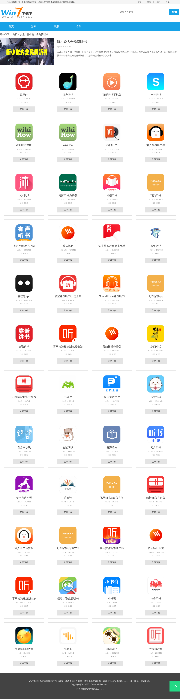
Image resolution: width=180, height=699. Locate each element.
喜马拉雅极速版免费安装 (68, 346)
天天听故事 (156, 648)
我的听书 (111, 145)
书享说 (68, 397)
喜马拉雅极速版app (24, 598)
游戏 (149, 2)
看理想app (24, 296)
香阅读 (68, 497)
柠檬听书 (111, 195)
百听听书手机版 (111, 94)
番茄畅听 (68, 245)
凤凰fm (24, 94)
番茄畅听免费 (156, 548)
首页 (139, 2)
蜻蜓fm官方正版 (155, 497)
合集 (168, 2)
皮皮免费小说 (112, 397)
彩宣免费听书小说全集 (67, 296)
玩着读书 (111, 648)
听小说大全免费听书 (37, 34)
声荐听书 (155, 94)
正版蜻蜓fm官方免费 (24, 397)
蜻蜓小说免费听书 (68, 598)
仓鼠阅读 (68, 447)
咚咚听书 (155, 598)
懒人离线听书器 (155, 145)
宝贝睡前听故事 (24, 648)
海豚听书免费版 (67, 195)
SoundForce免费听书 (111, 296)
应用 (158, 2)
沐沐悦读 (24, 195)
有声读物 (111, 447)
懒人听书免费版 (24, 548)
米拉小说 (155, 397)
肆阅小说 (155, 346)
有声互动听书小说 (24, 245)
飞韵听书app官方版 (111, 497)
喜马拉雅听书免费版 (112, 548)
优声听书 (68, 94)
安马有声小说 (24, 497)
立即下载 (24, 109)
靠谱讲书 (24, 346)
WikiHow (68, 145)
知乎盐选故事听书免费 (111, 245)
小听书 (68, 648)
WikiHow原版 (24, 145)
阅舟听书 (155, 447)
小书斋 (112, 598)
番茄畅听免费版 (111, 346)
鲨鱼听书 (155, 245)
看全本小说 (24, 447)
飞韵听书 (155, 195)
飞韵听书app (155, 296)
